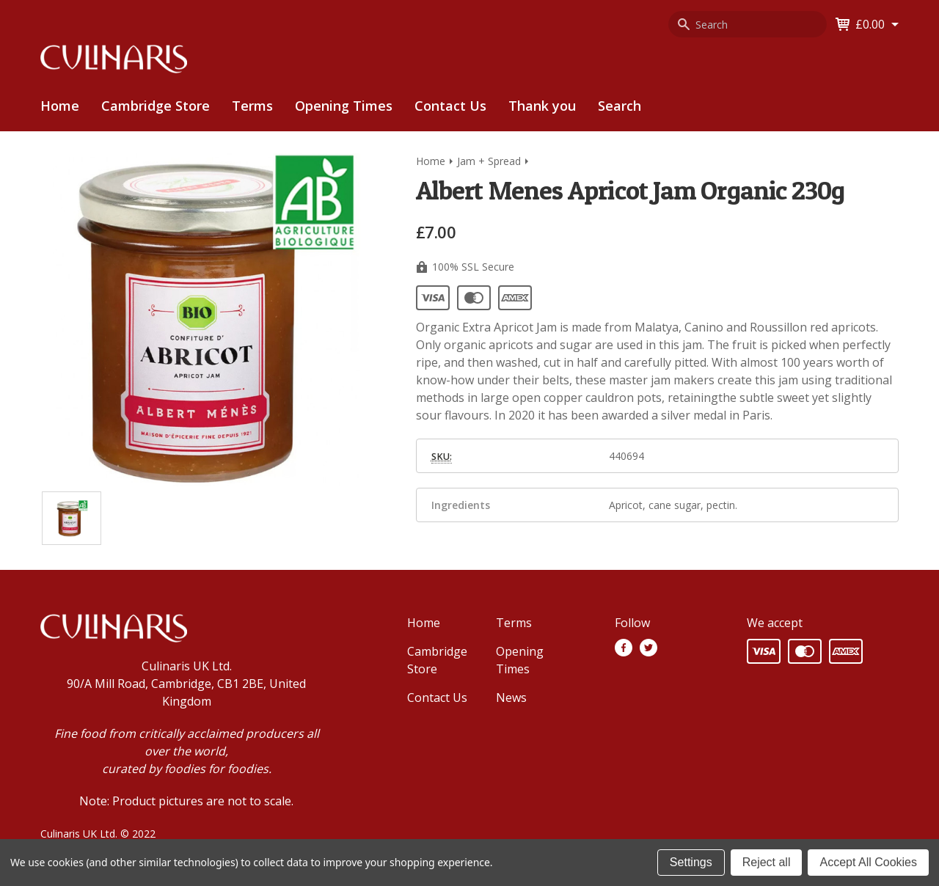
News (511, 697)
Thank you (542, 105)
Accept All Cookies (868, 862)
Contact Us (450, 105)
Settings (691, 862)
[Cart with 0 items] (877, 24)
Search (619, 105)
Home (59, 105)
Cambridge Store (155, 105)
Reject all (766, 862)
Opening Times (343, 105)
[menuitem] (155, 106)
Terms (252, 105)
